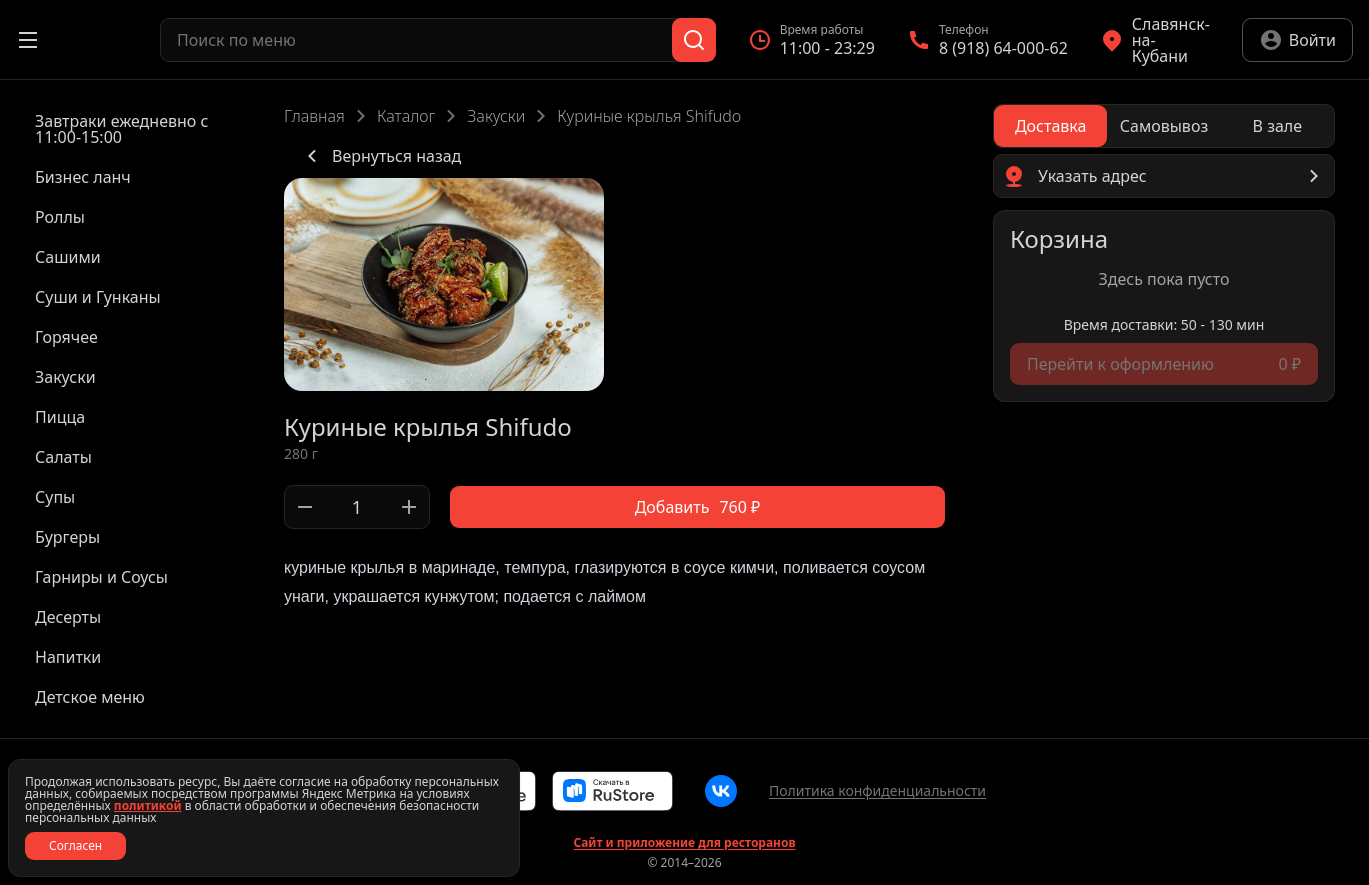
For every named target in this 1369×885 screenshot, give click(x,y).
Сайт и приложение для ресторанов (684, 843)
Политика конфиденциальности (877, 790)
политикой (148, 805)
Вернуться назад (380, 156)
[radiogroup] (1164, 126)
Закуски (496, 116)
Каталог (406, 116)
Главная (314, 116)
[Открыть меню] (28, 40)
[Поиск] (694, 40)
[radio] (1050, 126)
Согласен (75, 845)
